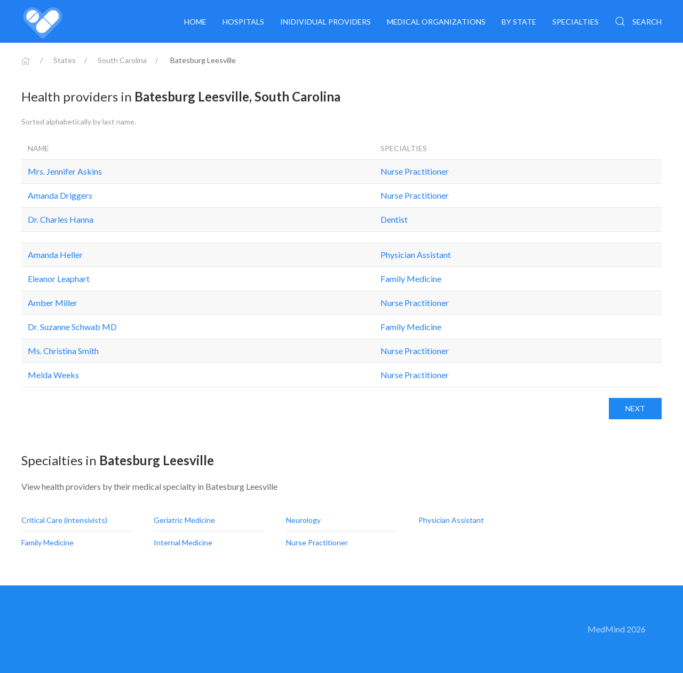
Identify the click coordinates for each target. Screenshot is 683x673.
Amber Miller (52, 303)
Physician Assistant (415, 254)
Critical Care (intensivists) (65, 520)
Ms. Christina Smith (63, 351)
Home (195, 21)
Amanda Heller (55, 254)
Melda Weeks (53, 375)
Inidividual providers (325, 21)
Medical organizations (436, 21)
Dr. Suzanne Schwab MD (72, 327)
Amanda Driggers (60, 195)
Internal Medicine (184, 542)
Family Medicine (410, 278)
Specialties (575, 21)
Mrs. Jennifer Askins (65, 171)
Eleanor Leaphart (59, 278)
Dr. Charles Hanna (60, 219)
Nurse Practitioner (414, 171)
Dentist (394, 219)
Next (635, 408)
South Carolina (122, 60)
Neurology (304, 520)
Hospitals (243, 21)
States (64, 60)
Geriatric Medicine (185, 520)
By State (519, 21)
